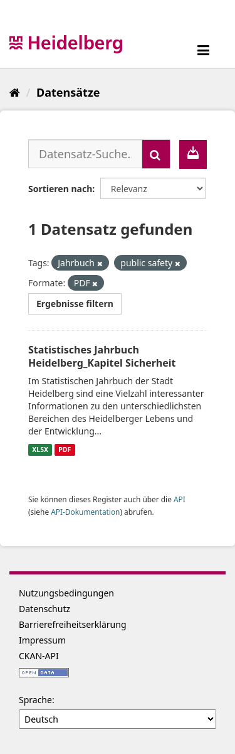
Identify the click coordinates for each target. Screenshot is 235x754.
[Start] (14, 92)
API (179, 499)
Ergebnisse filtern (74, 304)
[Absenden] (156, 154)
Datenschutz (44, 609)
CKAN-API (39, 656)
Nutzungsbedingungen (66, 593)
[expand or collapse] (203, 49)
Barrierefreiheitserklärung (73, 624)
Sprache (35, 700)
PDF (64, 449)
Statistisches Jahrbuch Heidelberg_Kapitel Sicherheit (102, 356)
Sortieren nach (60, 189)
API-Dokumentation (85, 512)
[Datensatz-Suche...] (85, 153)
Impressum (42, 640)
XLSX (40, 449)
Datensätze (68, 92)
